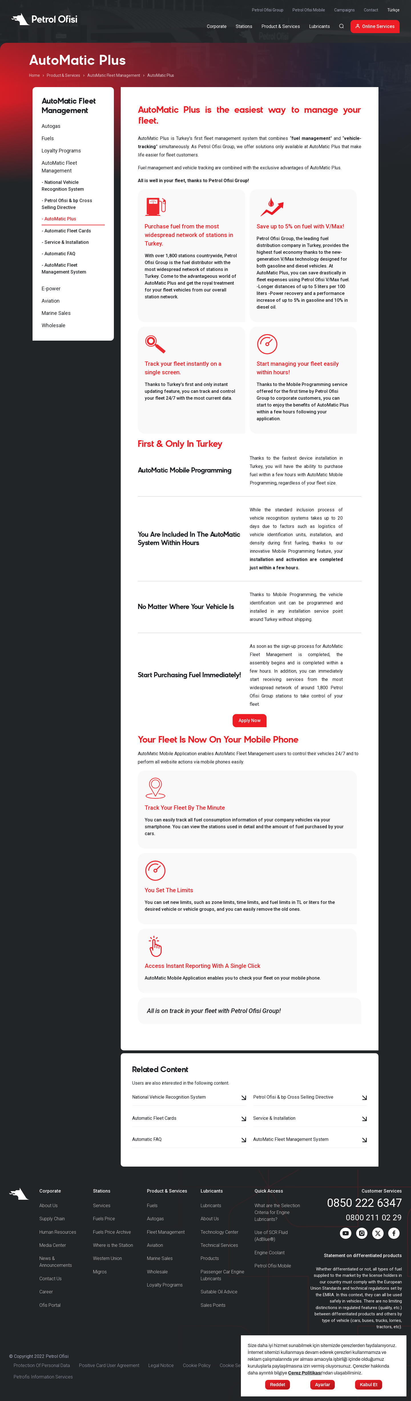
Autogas (51, 126)
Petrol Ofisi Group (267, 10)
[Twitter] (378, 1234)
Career (46, 1292)
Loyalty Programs (61, 151)
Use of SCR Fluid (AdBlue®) (271, 1236)
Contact (371, 10)
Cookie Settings (235, 1365)
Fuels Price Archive (112, 1232)
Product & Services (63, 75)
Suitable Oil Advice (219, 1292)
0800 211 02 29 (374, 1217)
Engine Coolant (270, 1252)
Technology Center (219, 1232)
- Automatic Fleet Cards (66, 231)
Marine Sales (56, 313)
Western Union (107, 1258)
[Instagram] (362, 1234)
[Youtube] (346, 1234)
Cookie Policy (197, 1365)
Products (210, 1258)
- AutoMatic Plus (59, 219)
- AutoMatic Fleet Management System (64, 268)
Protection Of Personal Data (42, 1365)
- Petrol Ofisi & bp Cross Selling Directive (67, 204)
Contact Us (50, 1278)
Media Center (52, 1245)
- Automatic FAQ (58, 253)
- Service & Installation (65, 242)
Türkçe (393, 10)
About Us (48, 1205)
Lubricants (211, 1205)
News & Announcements (55, 1262)
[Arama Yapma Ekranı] (341, 26)
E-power (51, 289)
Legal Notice (161, 1365)
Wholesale (53, 325)
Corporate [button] (217, 26)
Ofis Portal (50, 1305)
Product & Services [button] (280, 26)
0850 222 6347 (364, 1203)
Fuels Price (104, 1218)
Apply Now (250, 720)
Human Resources (57, 1232)
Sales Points (213, 1305)
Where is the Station (113, 1245)
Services (101, 1205)
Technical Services (219, 1245)
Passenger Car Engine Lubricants (222, 1275)
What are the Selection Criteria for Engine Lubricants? (277, 1212)
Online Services (375, 26)
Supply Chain (52, 1218)
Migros (100, 1272)
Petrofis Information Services (43, 1377)
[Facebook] (394, 1234)
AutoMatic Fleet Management (113, 75)
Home (34, 75)
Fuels (48, 138)
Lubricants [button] (319, 26)
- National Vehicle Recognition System (63, 186)
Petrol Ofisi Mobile (309, 10)
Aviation (51, 301)
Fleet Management (166, 1232)
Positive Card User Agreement (109, 1365)
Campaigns (344, 10)
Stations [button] (244, 26)
